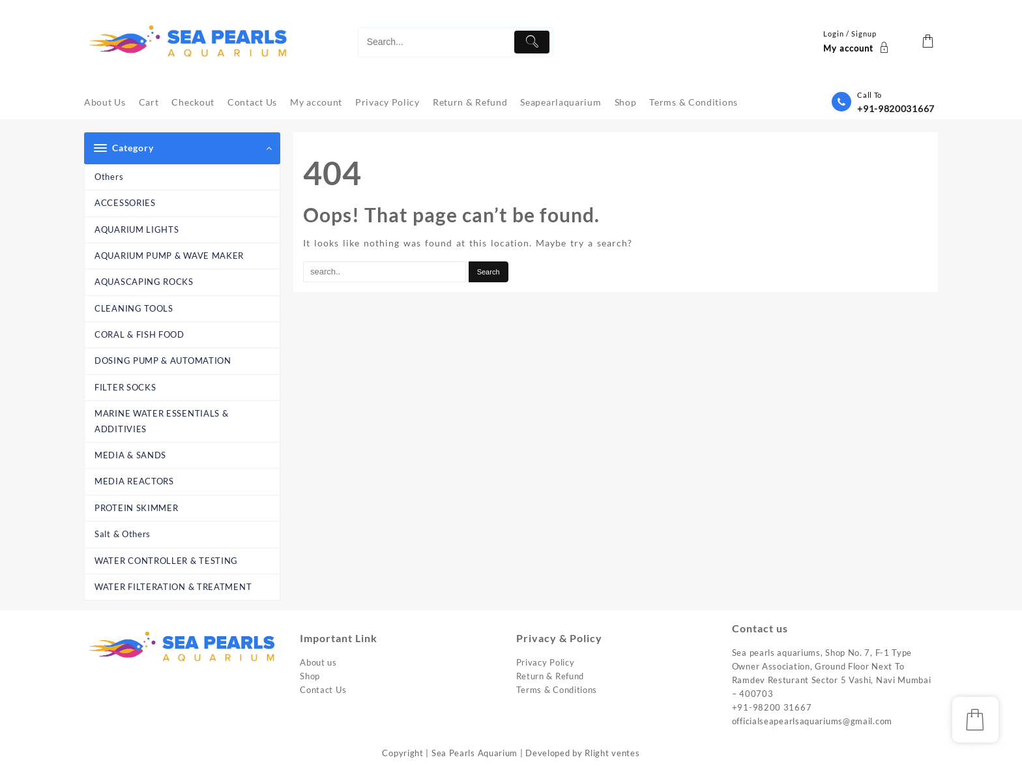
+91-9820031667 (896, 108)
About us (318, 662)
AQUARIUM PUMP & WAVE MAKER (169, 255)
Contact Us (323, 690)
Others (109, 176)
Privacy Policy (545, 662)
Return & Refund (550, 676)
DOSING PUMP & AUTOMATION (163, 360)
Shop (310, 676)
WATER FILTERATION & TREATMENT (173, 587)
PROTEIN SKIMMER (137, 508)
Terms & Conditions (557, 690)
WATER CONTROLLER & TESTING (166, 560)
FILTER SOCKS (125, 387)
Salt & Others (123, 534)
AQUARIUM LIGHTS (137, 229)
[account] (857, 42)
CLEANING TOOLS (134, 308)
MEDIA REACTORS (134, 481)
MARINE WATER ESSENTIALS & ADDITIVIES (162, 421)
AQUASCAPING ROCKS (144, 281)
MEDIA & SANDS (130, 455)
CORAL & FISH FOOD (139, 334)
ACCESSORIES (125, 203)
